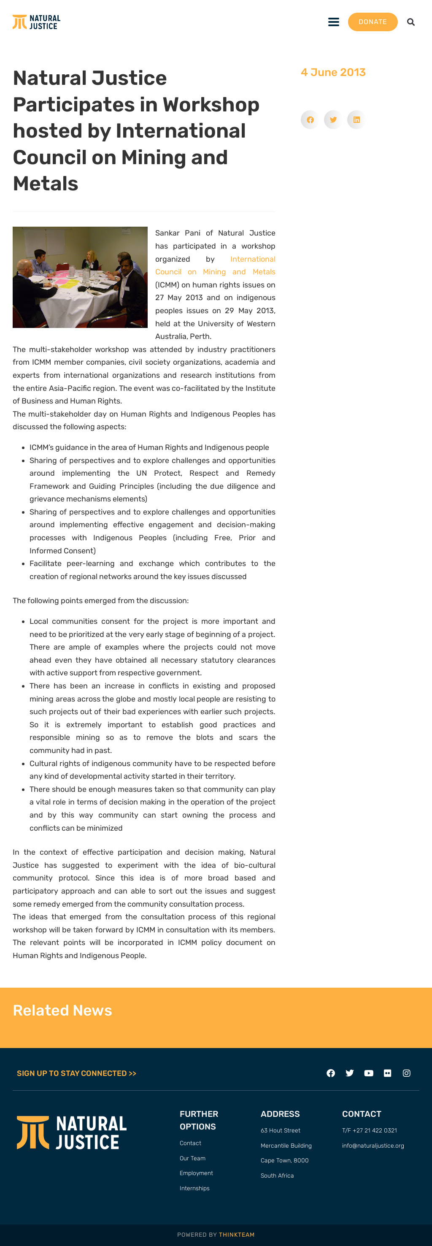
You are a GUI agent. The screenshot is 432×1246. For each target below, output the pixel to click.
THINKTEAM (237, 1234)
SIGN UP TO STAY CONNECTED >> (76, 1073)
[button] (411, 22)
